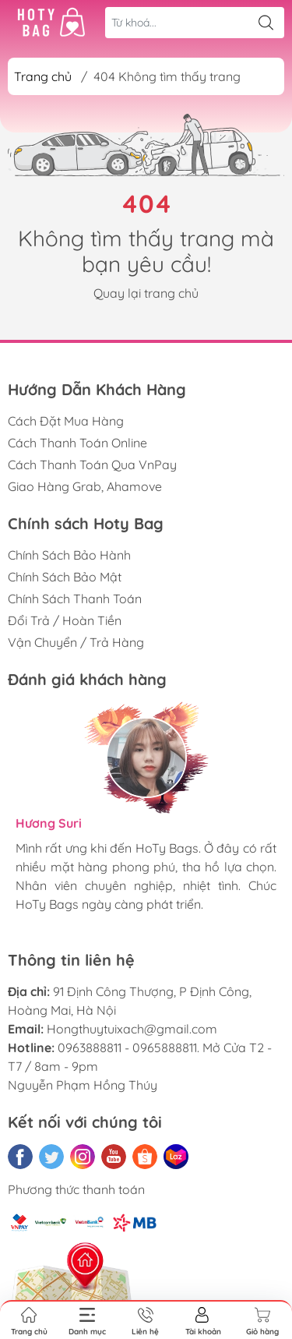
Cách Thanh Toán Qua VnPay (92, 464)
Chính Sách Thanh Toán (75, 598)
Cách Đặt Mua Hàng (66, 421)
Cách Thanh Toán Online (77, 442)
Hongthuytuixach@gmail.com (132, 1029)
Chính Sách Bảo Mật (64, 577)
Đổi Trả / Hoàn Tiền (64, 620)
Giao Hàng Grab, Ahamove (85, 486)
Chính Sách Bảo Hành (69, 555)
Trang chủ (43, 76)
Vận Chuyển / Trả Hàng (76, 642)
